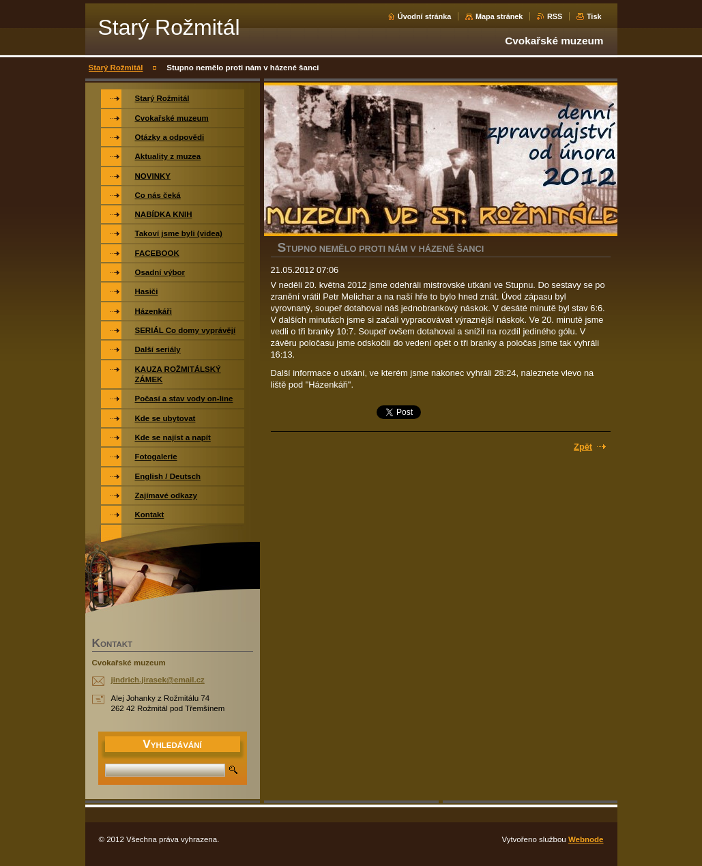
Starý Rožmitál (116, 67)
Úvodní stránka (425, 16)
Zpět (583, 447)
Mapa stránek (499, 16)
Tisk (594, 16)
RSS (554, 16)
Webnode (586, 839)
